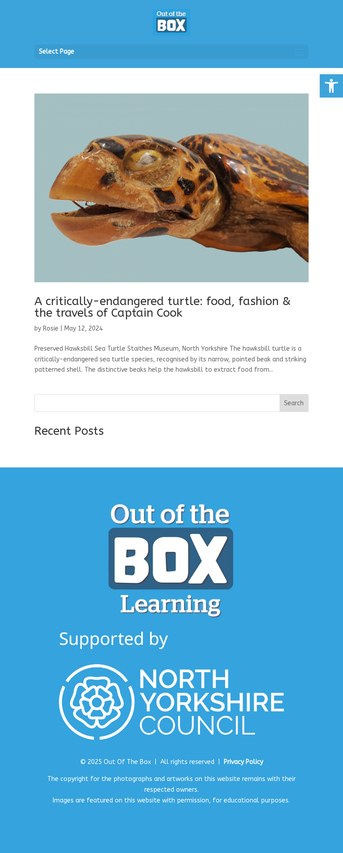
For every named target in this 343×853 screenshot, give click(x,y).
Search (294, 403)
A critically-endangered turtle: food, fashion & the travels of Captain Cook (162, 307)
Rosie (51, 328)
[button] (331, 86)
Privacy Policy (243, 762)
